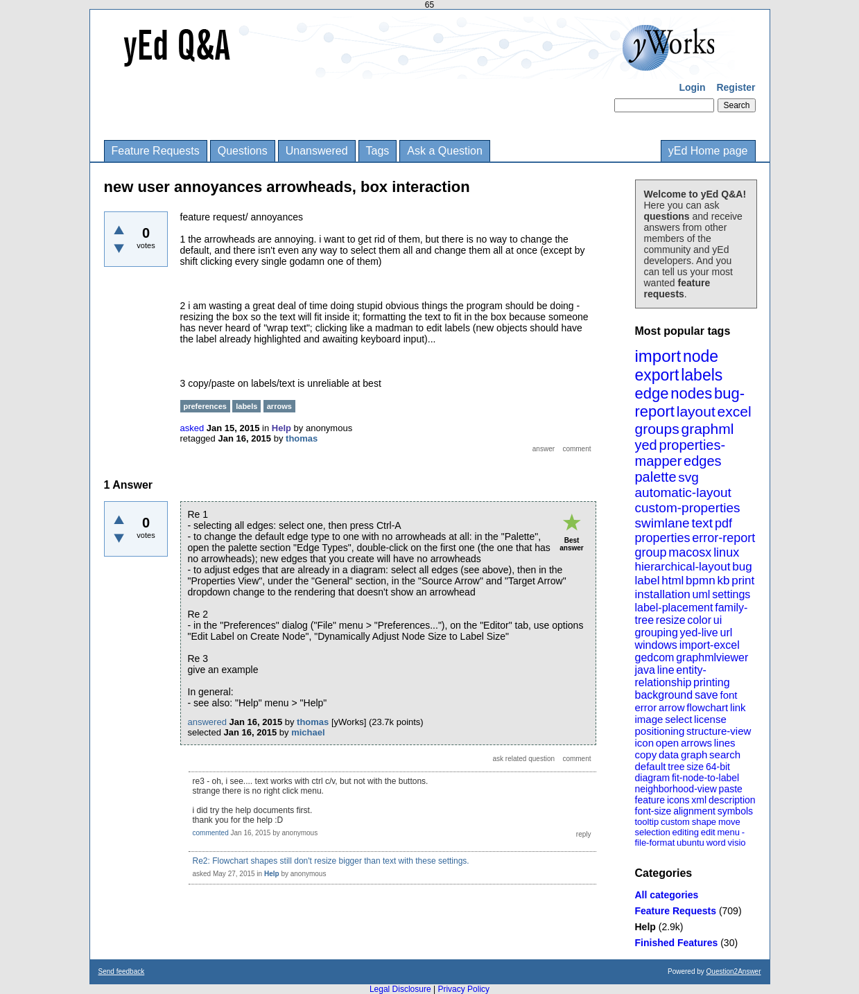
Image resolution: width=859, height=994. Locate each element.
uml (702, 594)
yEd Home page (708, 151)
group (651, 552)
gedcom (655, 657)
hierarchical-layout (683, 566)
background (664, 695)
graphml (708, 429)
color (699, 620)
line (666, 670)
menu (728, 832)
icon (644, 743)
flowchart (707, 707)
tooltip (647, 822)
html (672, 580)
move (729, 822)
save (706, 695)
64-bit (718, 766)
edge (652, 393)
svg (688, 477)
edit (708, 832)
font (728, 695)
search (724, 754)
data (669, 754)
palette (656, 477)
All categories (667, 894)
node (700, 356)
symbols (735, 811)
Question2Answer (733, 971)
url (726, 632)
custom (675, 822)
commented (211, 833)
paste (731, 788)
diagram (652, 777)
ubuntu (690, 842)
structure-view (718, 731)
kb (723, 580)
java (645, 670)
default (650, 766)
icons (678, 799)
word (716, 842)
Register (735, 87)
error (646, 707)
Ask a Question (445, 151)
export (657, 375)
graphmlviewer (712, 657)
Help (645, 926)
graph (694, 754)
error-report (723, 538)
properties (663, 538)
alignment (694, 811)
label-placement (674, 607)
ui (717, 620)
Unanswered (317, 151)
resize (671, 620)
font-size (653, 811)
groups (657, 429)
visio (737, 842)
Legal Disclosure (400, 989)
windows (656, 645)
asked (192, 428)
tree (676, 766)
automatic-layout (683, 492)
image (649, 719)
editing (686, 832)
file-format (655, 842)
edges (703, 461)
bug (742, 566)
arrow (672, 707)
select (678, 719)
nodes (691, 393)
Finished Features (676, 942)
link (738, 707)
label (647, 580)
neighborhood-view (676, 788)
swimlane (662, 523)
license (710, 719)
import (658, 356)
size (695, 766)
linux (726, 552)
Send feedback (121, 971)
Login (692, 87)
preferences (205, 406)
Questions (243, 151)
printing (711, 682)
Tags (378, 151)
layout (696, 411)
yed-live (699, 632)
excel (735, 411)
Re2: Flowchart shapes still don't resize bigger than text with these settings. (331, 861)
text (702, 523)
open (667, 743)
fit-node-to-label (705, 777)
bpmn (700, 580)
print (742, 580)
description (732, 799)
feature (650, 799)
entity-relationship (670, 676)
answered (207, 722)
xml (698, 799)
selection (652, 832)
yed (646, 445)
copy (646, 754)
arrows (696, 743)
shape (704, 822)
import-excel (709, 645)
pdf (723, 523)
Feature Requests (156, 151)
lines (725, 743)
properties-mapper (680, 453)
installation (663, 594)
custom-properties (687, 507)
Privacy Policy (463, 989)
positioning (660, 731)
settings (731, 594)
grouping (656, 632)
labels (701, 375)
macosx (689, 552)
